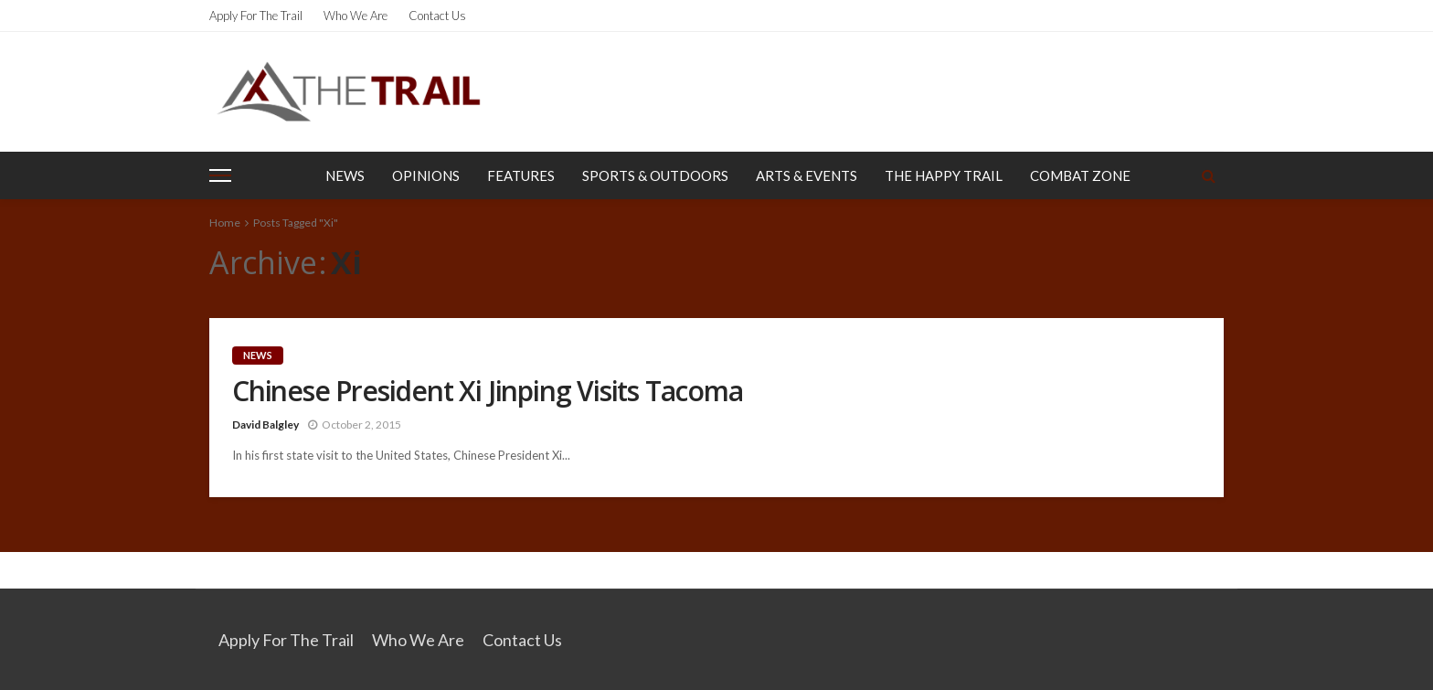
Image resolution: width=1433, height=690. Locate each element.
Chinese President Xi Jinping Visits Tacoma (487, 391)
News (345, 175)
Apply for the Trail (256, 15)
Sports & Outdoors (655, 175)
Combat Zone (1080, 175)
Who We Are (355, 15)
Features (521, 175)
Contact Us (437, 15)
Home (224, 222)
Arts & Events (806, 175)
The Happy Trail (944, 175)
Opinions (426, 175)
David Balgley (265, 424)
